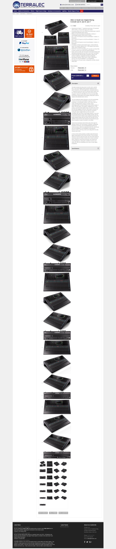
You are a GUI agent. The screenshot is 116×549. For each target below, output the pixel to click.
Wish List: (72, 1)
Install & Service (85, 7)
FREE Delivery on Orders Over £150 (22, 533)
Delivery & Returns (77, 7)
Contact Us (70, 7)
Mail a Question (63, 512)
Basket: (89, 1)
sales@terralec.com (68, 4)
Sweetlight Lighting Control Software (22, 540)
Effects (32, 11)
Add (95, 75)
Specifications (85, 148)
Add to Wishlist (43, 512)
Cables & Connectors (23, 11)
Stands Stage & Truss (73, 11)
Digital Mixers (29, 13)
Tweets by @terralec (64, 526)
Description (85, 83)
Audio (15, 11)
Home (62, 7)
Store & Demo (92, 7)
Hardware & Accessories (54, 11)
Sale (82, 11)
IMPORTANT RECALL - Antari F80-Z (22, 527)
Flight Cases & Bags (41, 11)
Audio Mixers (22, 13)
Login (65, 7)
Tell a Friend (53, 512)
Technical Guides (99, 7)
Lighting (64, 11)
